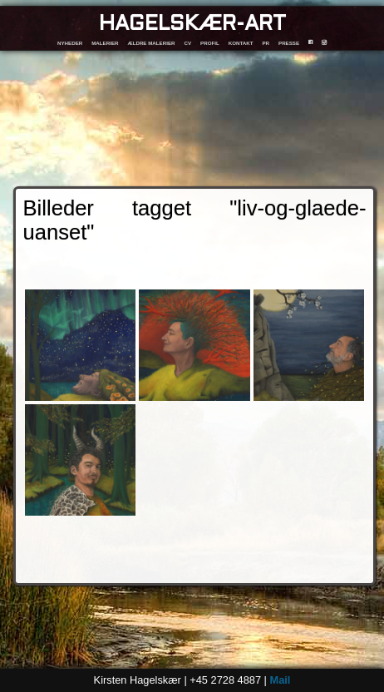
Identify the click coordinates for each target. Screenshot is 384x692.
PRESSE (288, 43)
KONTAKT (241, 43)
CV (187, 43)
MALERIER (104, 43)
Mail (279, 680)
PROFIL (209, 43)
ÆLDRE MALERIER (151, 43)
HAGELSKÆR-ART (192, 24)
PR (265, 43)
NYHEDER (69, 43)
